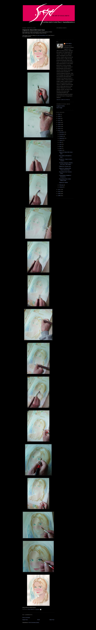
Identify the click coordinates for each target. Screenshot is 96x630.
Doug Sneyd (68, 43)
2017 (59, 120)
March (60, 150)
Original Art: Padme (63, 182)
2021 (59, 114)
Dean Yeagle (59, 107)
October (61, 136)
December (61, 132)
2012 (59, 130)
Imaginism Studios (61, 106)
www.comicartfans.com (42, 35)
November (61, 134)
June (60, 144)
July (60, 142)
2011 (59, 189)
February (61, 185)
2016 (59, 122)
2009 (59, 193)
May (60, 146)
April (60, 148)
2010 (59, 191)
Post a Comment (26, 617)
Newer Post (25, 619)
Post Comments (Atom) (34, 622)
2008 (59, 195)
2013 (59, 128)
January (61, 187)
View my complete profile (63, 99)
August (61, 140)
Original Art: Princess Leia (65, 166)
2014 (59, 126)
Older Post (51, 619)
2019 (59, 116)
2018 (59, 118)
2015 (59, 124)
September (62, 138)
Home (38, 619)
